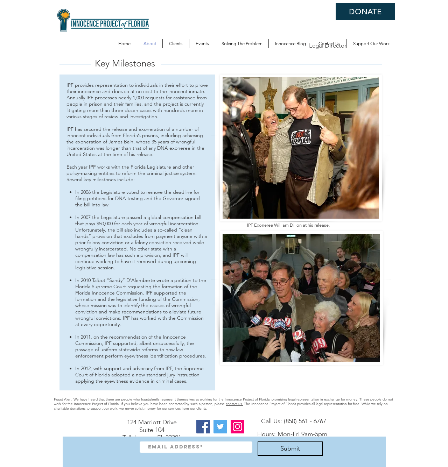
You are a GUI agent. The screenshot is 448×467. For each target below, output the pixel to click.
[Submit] (290, 448)
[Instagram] (237, 426)
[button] (241, 43)
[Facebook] (203, 426)
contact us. (234, 404)
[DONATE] (365, 11)
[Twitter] (220, 426)
